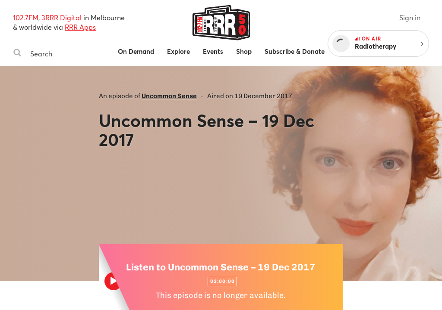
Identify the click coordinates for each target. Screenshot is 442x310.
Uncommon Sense (169, 96)
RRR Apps (80, 26)
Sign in (409, 17)
